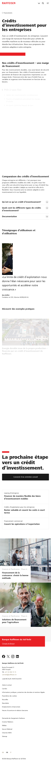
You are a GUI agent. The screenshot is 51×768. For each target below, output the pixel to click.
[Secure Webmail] (7, 729)
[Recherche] (43, 3)
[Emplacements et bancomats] (11, 707)
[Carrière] (4, 688)
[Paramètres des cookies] (9, 696)
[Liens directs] (39, 3)
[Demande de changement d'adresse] (13, 718)
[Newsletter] (5, 703)
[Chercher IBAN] (6, 733)
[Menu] (47, 3)
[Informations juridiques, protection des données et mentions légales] (23, 692)
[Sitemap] (4, 736)
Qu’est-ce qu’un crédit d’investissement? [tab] (21, 202)
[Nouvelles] (5, 699)
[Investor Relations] (7, 722)
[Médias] (4, 725)
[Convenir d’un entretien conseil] (25, 477)
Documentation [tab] (9, 216)
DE (3, 752)
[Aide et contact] (7, 685)
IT (10, 752)
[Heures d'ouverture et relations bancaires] (15, 710)
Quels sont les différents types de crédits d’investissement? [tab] (22, 209)
